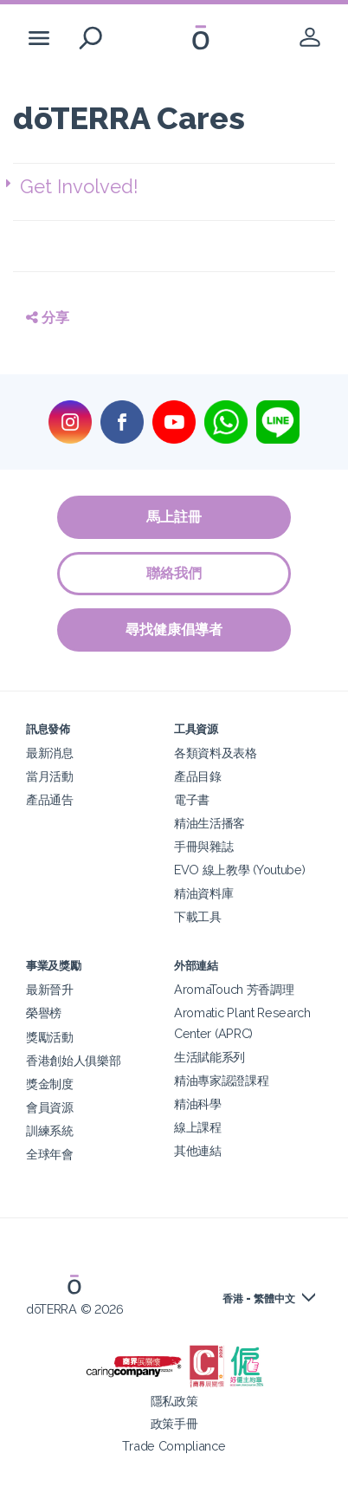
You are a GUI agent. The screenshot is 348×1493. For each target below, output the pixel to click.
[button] (177, 186)
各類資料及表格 (215, 752)
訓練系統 (50, 1130)
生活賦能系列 (209, 1056)
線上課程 (198, 1127)
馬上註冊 (174, 517)
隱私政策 (174, 1400)
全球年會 (50, 1153)
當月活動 (50, 776)
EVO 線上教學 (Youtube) (239, 869)
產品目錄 (198, 776)
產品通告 (50, 799)
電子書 (191, 799)
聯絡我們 (174, 573)
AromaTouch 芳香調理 (233, 989)
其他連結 (198, 1150)
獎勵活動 (50, 1036)
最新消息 (50, 752)
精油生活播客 (209, 822)
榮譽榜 (43, 1012)
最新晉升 (50, 989)
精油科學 (198, 1103)
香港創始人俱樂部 (73, 1060)
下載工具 (198, 916)
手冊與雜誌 (203, 846)
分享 (47, 317)
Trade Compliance (173, 1445)
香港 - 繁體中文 (258, 1299)
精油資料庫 (203, 893)
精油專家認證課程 (221, 1080)
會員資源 (50, 1107)
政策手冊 (174, 1423)
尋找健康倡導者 (174, 629)
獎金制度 (50, 1083)
